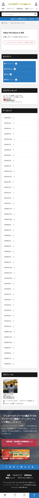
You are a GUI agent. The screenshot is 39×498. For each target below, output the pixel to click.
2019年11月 (9, 273)
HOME (5, 23)
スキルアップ (10, 8)
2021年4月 (9, 198)
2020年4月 (9, 246)
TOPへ (34, 495)
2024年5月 (9, 123)
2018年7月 (9, 358)
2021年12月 (9, 171)
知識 (3, 8)
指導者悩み (20, 8)
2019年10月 (9, 278)
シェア (15, 495)
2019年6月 (9, 300)
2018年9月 (9, 348)
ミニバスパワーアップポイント (25, 482)
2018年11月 (9, 337)
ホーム (5, 495)
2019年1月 (9, 326)
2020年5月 (9, 241)
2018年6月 (9, 364)
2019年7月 (9, 294)
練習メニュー (29, 8)
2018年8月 (9, 353)
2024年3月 (9, 134)
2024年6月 (9, 118)
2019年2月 (9, 321)
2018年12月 (9, 332)
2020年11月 (9, 214)
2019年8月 (9, 289)
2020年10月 (9, 219)
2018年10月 (9, 342)
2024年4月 (9, 129)
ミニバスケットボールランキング (12, 102)
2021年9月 (9, 182)
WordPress (23, 487)
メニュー (24, 495)
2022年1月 (9, 166)
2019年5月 (9, 305)
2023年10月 (9, 139)
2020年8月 (9, 225)
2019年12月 (9, 268)
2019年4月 (9, 310)
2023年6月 (9, 150)
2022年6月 (9, 155)
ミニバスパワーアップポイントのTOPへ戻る (19, 42)
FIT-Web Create (30, 485)
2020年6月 (9, 235)
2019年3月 (9, 316)
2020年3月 (9, 252)
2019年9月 (9, 284)
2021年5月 (9, 193)
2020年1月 (9, 262)
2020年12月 (9, 209)
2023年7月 (9, 145)
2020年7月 (9, 230)
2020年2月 (9, 257)
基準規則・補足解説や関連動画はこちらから (19, 443)
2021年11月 (9, 177)
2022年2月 (9, 161)
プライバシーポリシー (25, 478)
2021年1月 (9, 203)
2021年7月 (9, 187)
